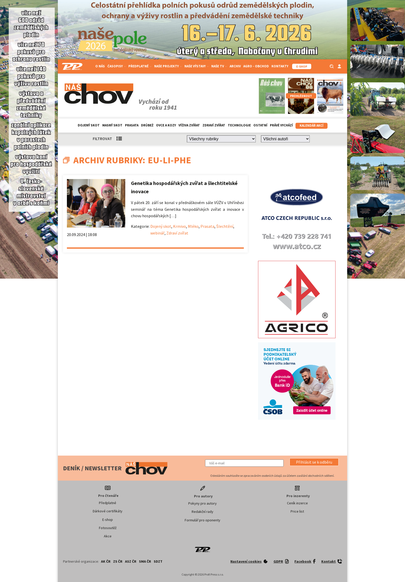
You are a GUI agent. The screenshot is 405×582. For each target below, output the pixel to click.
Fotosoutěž (107, 528)
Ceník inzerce (297, 503)
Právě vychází (281, 125)
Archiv (235, 66)
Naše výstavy (196, 66)
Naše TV (219, 66)
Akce (108, 536)
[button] (314, 462)
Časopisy (116, 66)
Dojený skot (89, 125)
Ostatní (260, 125)
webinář (157, 233)
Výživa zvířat (189, 125)
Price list (297, 511)
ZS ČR (117, 561)
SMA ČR (145, 561)
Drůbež (147, 125)
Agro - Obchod (256, 66)
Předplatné (140, 66)
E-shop (107, 519)
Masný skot (112, 125)
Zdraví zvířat (213, 125)
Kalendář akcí (311, 125)
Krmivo (179, 226)
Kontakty (279, 66)
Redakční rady (202, 511)
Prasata (131, 125)
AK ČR (106, 561)
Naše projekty (168, 66)
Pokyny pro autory (202, 503)
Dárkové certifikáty (107, 511)
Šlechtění (224, 226)
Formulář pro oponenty (202, 520)
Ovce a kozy (166, 125)
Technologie (239, 125)
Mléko (193, 226)
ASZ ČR (130, 561)
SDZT (158, 561)
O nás (100, 66)
